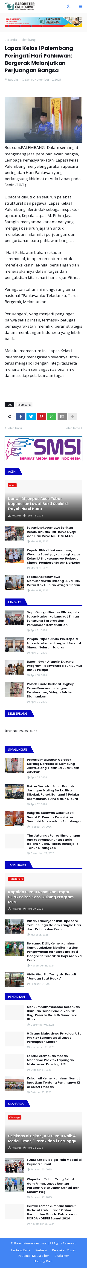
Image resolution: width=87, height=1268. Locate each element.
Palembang (27, 40)
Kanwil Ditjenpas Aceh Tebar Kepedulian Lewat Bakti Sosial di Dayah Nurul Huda (38, 504)
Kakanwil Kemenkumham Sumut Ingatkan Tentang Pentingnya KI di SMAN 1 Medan (53, 1082)
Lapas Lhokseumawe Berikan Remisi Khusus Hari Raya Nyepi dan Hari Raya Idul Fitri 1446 (51, 532)
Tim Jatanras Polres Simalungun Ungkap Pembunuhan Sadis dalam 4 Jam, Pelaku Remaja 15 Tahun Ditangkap (53, 842)
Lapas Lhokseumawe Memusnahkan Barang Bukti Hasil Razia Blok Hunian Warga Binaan (54, 581)
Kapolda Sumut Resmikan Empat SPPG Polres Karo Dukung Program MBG (41, 897)
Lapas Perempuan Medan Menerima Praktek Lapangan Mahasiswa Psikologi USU (50, 1060)
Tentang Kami (20, 1250)
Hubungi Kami (43, 1261)
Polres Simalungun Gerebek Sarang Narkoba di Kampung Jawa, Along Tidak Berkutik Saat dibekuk (53, 766)
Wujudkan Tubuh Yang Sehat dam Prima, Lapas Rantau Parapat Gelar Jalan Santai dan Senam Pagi (53, 1185)
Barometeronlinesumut (30, 1243)
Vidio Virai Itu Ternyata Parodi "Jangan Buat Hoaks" (51, 976)
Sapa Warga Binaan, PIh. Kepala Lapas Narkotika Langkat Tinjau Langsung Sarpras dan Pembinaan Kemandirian (53, 618)
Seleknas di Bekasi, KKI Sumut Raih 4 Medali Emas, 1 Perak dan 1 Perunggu (42, 1139)
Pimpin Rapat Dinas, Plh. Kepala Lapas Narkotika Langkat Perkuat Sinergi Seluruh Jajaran (54, 643)
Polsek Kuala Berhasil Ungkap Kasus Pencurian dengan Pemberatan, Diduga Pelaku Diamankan (50, 690)
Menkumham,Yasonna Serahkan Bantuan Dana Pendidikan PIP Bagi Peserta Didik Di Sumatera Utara (53, 1013)
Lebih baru (14, 428)
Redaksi (41, 1250)
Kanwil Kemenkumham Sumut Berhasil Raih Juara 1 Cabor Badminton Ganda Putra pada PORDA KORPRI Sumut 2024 (52, 1212)
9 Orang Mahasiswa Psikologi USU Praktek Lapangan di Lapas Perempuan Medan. (54, 1038)
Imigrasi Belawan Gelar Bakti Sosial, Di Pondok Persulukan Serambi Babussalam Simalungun (54, 817)
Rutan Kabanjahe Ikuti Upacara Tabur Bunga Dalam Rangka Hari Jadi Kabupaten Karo (54, 925)
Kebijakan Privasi (64, 1250)
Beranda (11, 40)
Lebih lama (72, 428)
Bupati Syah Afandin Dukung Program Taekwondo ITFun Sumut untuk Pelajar (54, 666)
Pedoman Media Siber (33, 1256)
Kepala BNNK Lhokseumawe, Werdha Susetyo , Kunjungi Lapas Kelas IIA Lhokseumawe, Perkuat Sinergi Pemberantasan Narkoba (53, 556)
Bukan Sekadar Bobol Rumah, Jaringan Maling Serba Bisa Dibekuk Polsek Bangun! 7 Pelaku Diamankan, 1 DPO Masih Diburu (53, 792)
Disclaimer (62, 1256)
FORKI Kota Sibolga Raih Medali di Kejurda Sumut (54, 1162)
